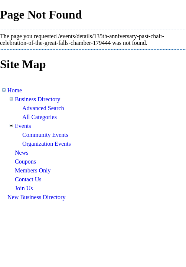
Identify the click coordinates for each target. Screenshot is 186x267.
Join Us (24, 188)
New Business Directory (36, 197)
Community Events (45, 135)
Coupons (25, 161)
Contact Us (28, 179)
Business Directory (37, 99)
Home (14, 90)
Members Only (32, 170)
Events (23, 126)
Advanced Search (43, 108)
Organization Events (46, 144)
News (21, 152)
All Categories (39, 117)
